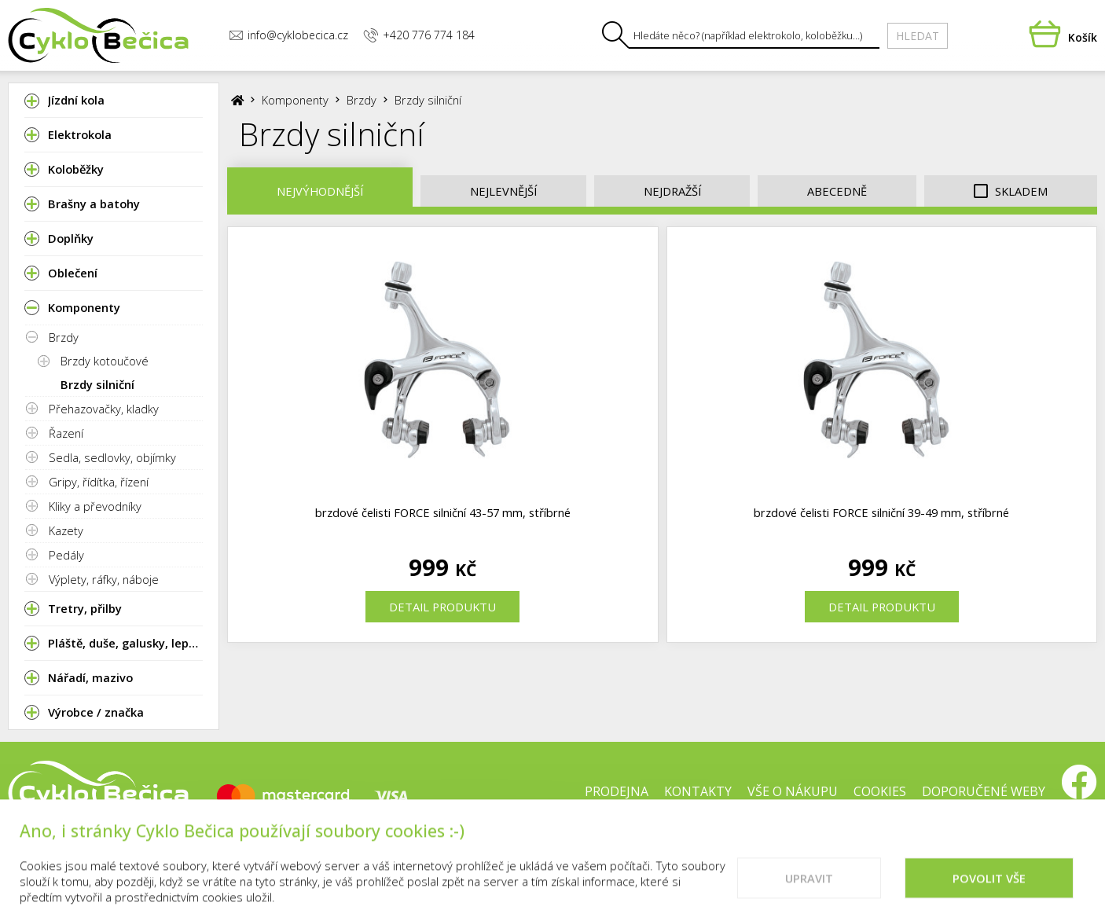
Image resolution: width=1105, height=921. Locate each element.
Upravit (809, 890)
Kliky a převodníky (95, 506)
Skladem (1011, 191)
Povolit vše (989, 890)
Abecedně (837, 191)
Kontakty (698, 791)
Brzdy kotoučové (105, 361)
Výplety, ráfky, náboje (104, 579)
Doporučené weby (983, 791)
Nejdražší (672, 191)
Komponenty (295, 100)
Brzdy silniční (97, 384)
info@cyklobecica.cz (288, 35)
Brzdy (64, 337)
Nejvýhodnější (320, 191)
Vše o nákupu (792, 791)
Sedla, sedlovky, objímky (112, 457)
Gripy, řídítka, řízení (99, 482)
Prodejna (616, 791)
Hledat (917, 35)
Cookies (880, 791)
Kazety (66, 530)
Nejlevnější (503, 191)
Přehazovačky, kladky (104, 408)
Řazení (66, 433)
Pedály (66, 555)
